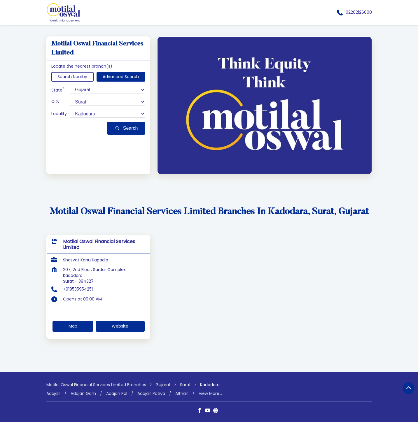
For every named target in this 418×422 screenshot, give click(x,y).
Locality (59, 114)
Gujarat (163, 385)
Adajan (53, 393)
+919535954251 (78, 289)
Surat (185, 385)
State (57, 89)
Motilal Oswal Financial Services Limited (99, 244)
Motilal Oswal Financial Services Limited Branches (96, 385)
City (55, 101)
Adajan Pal (116, 393)
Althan (181, 393)
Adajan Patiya (151, 393)
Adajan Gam (83, 393)
